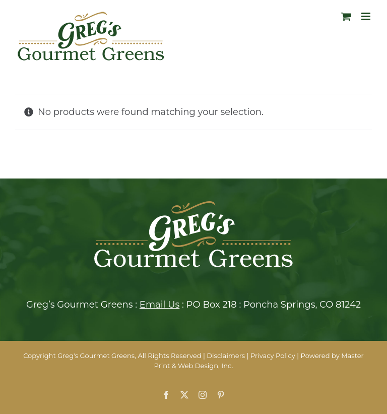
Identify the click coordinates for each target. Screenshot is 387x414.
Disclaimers (226, 355)
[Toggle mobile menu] (366, 16)
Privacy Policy (272, 355)
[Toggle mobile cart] (346, 16)
